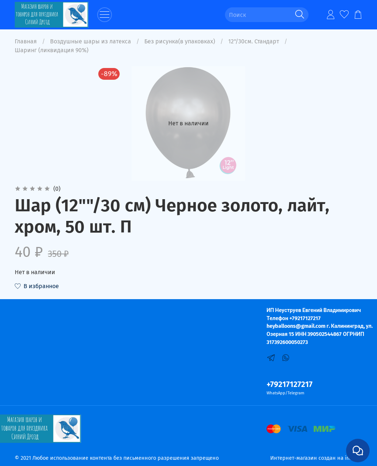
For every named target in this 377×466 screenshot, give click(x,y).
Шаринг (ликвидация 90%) (51, 50)
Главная (26, 41)
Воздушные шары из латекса (90, 41)
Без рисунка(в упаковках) (179, 41)
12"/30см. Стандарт (253, 41)
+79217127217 (290, 384)
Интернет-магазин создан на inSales (316, 458)
